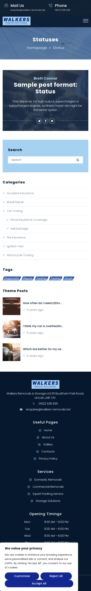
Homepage (37, 47)
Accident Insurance (20, 193)
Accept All (39, 583)
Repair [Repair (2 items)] (27, 278)
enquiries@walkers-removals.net (27, 9)
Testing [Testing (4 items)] (41, 278)
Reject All (56, 576)
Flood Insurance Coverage (28, 220)
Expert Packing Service (45, 494)
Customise (22, 576)
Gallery (45, 444)
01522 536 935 (48, 404)
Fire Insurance (16, 237)
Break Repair (15, 202)
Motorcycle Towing (20, 255)
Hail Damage (19, 229)
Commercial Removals (45, 487)
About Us (45, 437)
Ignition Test (15, 246)
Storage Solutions (45, 501)
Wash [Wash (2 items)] (69, 278)
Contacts (45, 451)
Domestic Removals (45, 480)
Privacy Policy (45, 459)
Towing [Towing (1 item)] (56, 278)
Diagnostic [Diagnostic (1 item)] (11, 278)
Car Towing (15, 211)
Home (45, 430)
